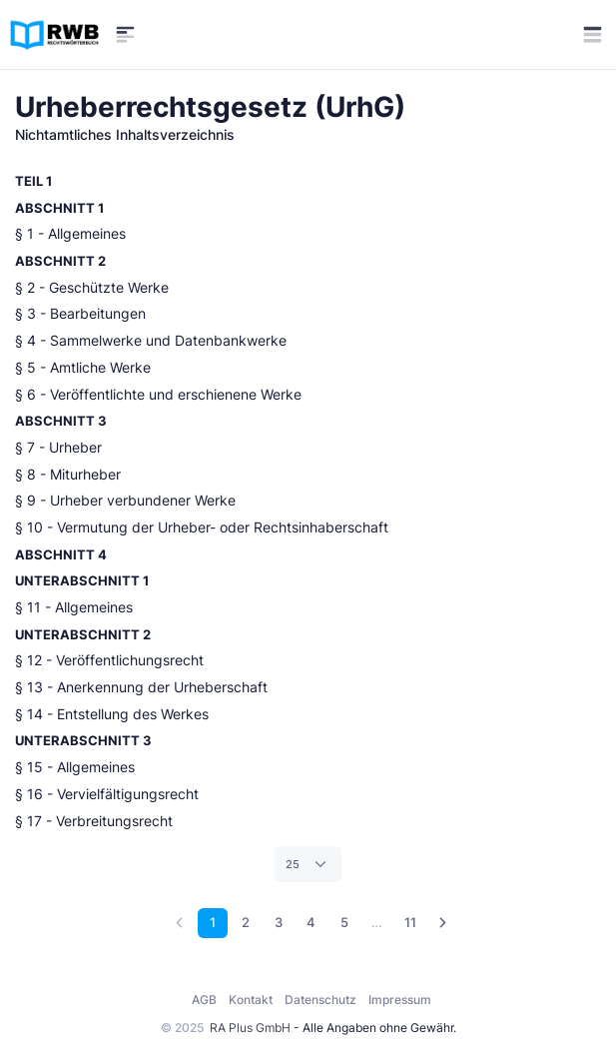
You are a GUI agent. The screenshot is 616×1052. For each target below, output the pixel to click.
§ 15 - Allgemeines (75, 767)
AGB (204, 999)
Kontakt (251, 999)
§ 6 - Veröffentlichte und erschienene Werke (158, 395)
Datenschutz (320, 999)
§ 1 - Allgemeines (70, 234)
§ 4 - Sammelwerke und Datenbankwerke (151, 341)
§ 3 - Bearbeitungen (80, 314)
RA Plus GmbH (250, 1027)
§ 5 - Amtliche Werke (83, 368)
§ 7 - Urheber (58, 448)
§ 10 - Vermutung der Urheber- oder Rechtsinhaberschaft (201, 527)
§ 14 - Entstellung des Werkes (112, 714)
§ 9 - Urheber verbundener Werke (125, 501)
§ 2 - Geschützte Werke (92, 288)
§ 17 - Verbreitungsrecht (94, 821)
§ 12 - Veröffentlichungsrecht (109, 660)
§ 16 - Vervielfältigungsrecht (107, 794)
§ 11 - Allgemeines (74, 607)
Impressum (399, 999)
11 (410, 922)
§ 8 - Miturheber (68, 475)
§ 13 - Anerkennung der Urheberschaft (141, 687)
